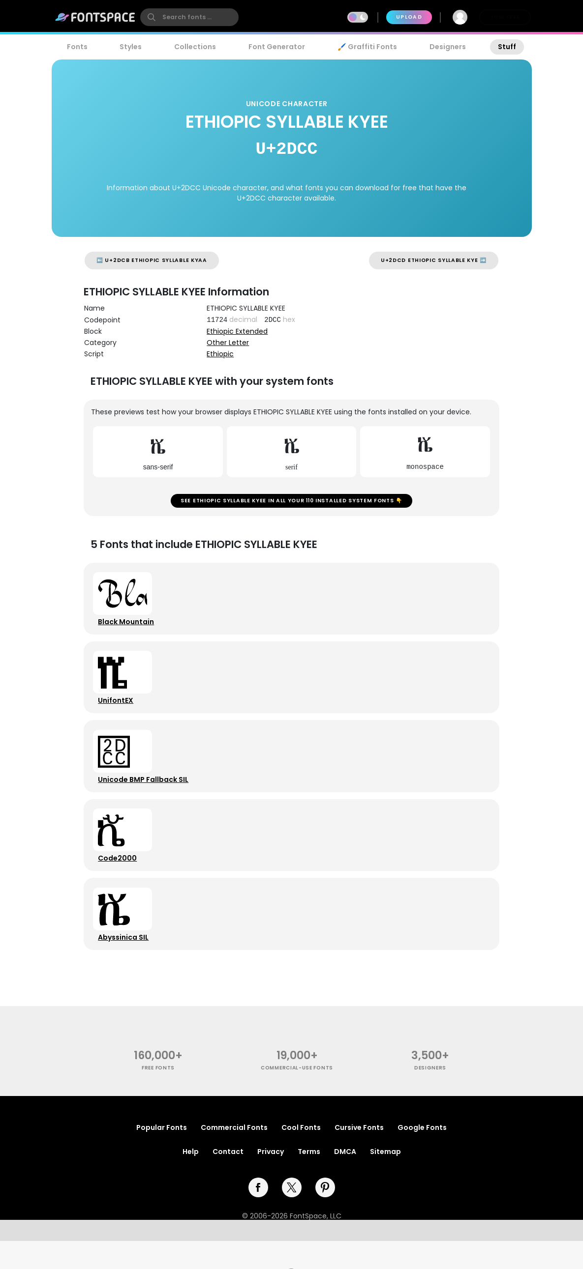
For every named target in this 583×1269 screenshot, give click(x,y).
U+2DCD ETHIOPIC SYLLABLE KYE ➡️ (434, 260)
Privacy (270, 1179)
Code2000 (119, 879)
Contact (228, 1179)
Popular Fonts (161, 1155)
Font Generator (276, 47)
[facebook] (258, 1215)
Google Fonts (422, 1155)
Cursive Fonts (359, 1155)
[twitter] (292, 1215)
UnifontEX (118, 712)
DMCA (345, 1179)
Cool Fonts (301, 1155)
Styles (131, 47)
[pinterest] (325, 1215)
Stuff (507, 47)
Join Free (505, 17)
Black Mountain (128, 629)
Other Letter (228, 342)
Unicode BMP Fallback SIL (145, 796)
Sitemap (385, 1179)
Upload (409, 17)
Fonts (77, 47)
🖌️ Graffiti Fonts (367, 47)
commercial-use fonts (297, 1095)
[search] (189, 17)
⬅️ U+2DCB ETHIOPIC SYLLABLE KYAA (151, 260)
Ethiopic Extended (237, 331)
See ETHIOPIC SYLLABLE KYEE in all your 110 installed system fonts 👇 (291, 503)
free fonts (158, 1095)
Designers (448, 47)
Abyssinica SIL (125, 963)
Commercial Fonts (234, 1155)
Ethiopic (220, 354)
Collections (195, 47)
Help (191, 1179)
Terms (309, 1179)
